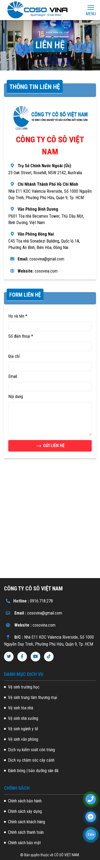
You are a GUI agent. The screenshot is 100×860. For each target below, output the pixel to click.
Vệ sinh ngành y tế (23, 728)
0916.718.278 (41, 601)
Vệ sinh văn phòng (23, 739)
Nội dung (15, 396)
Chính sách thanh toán (26, 832)
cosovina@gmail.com (44, 613)
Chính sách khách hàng (26, 821)
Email (12, 376)
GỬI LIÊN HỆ (50, 446)
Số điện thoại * (20, 336)
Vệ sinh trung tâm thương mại (32, 697)
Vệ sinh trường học (23, 687)
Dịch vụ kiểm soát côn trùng (31, 749)
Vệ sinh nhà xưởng (23, 718)
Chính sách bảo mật (24, 842)
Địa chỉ (14, 356)
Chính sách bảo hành (25, 800)
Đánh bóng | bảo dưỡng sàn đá (33, 770)
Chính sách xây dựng (25, 811)
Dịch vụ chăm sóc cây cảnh (31, 760)
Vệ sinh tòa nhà (20, 707)
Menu (91, 10)
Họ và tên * (17, 316)
